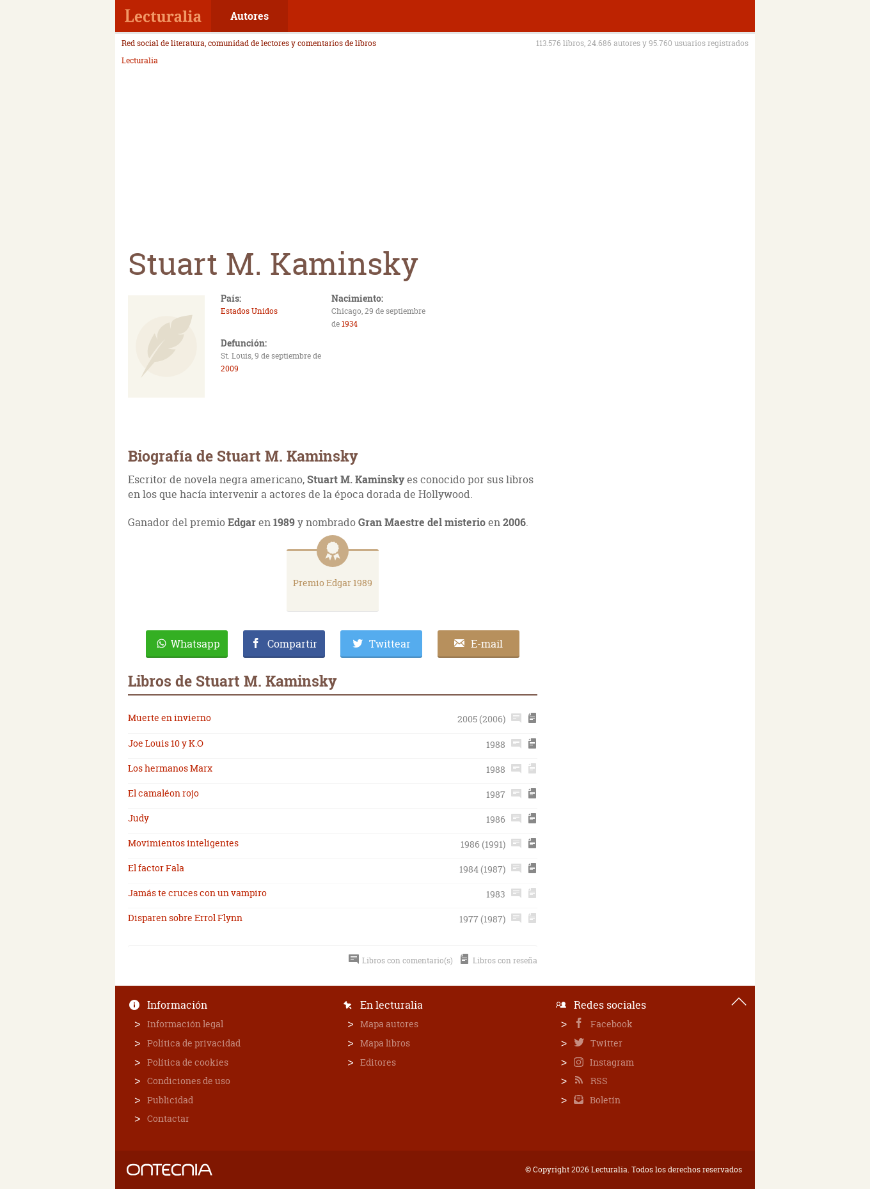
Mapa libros (385, 1043)
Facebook (611, 1024)
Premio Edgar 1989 (332, 583)
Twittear (390, 644)
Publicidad (170, 1100)
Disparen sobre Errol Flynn (185, 918)
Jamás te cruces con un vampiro (197, 893)
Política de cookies (187, 1062)
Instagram (611, 1062)
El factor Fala (156, 868)
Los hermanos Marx (170, 768)
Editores (378, 1062)
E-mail (487, 644)
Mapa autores (389, 1024)
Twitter (605, 1043)
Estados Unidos (249, 311)
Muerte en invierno (169, 717)
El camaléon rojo (163, 793)
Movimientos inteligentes (183, 843)
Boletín (604, 1100)
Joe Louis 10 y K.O (165, 743)
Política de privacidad (194, 1043)
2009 (230, 368)
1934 (350, 323)
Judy (138, 818)
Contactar (168, 1118)
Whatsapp (195, 644)
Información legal (185, 1024)
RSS (598, 1081)
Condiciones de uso (188, 1081)
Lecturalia (140, 61)
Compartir (292, 644)
